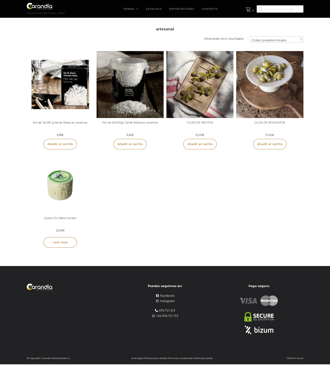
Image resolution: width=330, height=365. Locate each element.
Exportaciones (181, 9)
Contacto (210, 9)
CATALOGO (154, 9)
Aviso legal (136, 358)
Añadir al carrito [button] (60, 144)
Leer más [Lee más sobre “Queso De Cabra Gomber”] (60, 242)
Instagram (167, 301)
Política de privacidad (155, 358)
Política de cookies (203, 358)
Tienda (128, 9)
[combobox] (276, 39)
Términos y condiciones (180, 358)
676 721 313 (167, 310)
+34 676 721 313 (167, 316)
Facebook (167, 295)
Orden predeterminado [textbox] (269, 40)
